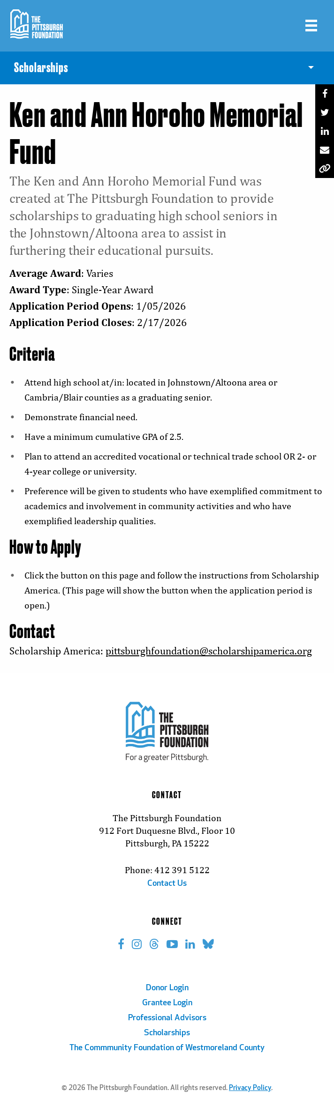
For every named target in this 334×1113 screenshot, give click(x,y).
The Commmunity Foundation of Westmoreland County (167, 1048)
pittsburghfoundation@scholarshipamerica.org (209, 651)
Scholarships (167, 1033)
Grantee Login (167, 1003)
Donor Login (167, 988)
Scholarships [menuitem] (41, 67)
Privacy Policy (250, 1088)
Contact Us (167, 883)
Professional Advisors (167, 1018)
